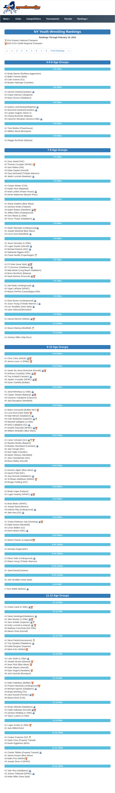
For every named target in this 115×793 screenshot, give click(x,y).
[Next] (68, 50)
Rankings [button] (82, 19)
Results (68, 19)
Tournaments (52, 19)
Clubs (18, 19)
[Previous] (7, 50)
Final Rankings (58, 51)
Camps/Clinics (33, 19)
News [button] (6, 19)
